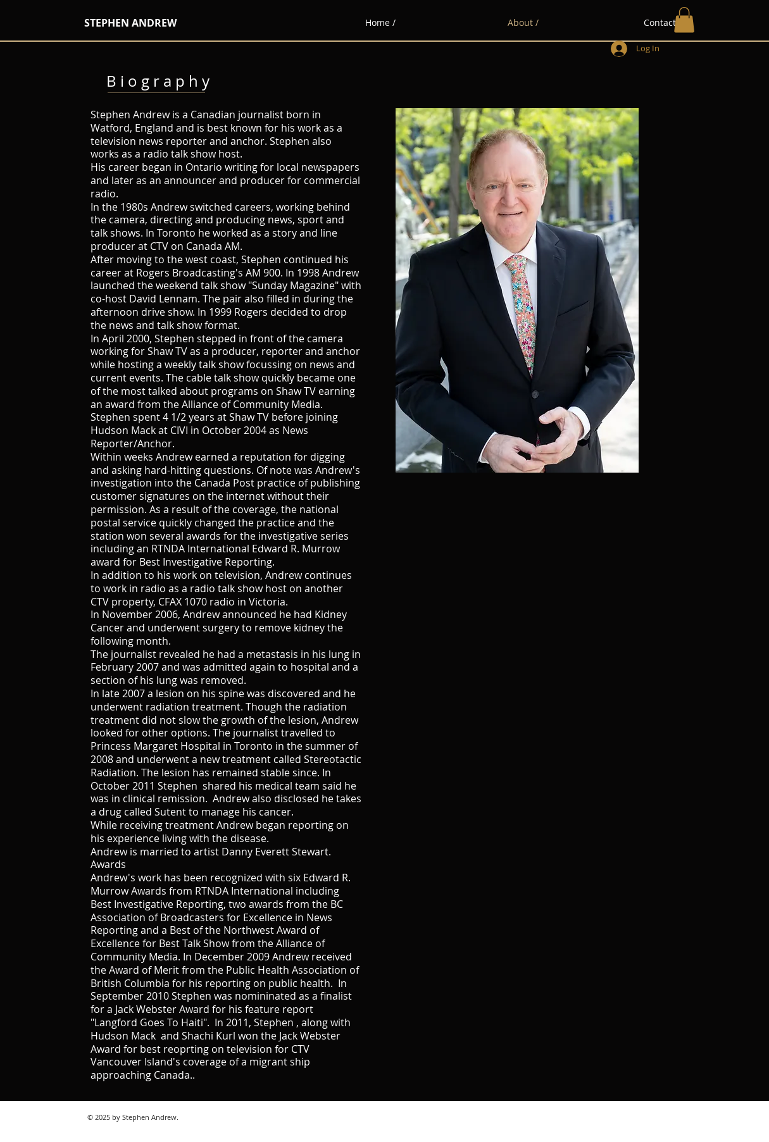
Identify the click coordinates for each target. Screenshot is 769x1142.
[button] (684, 20)
